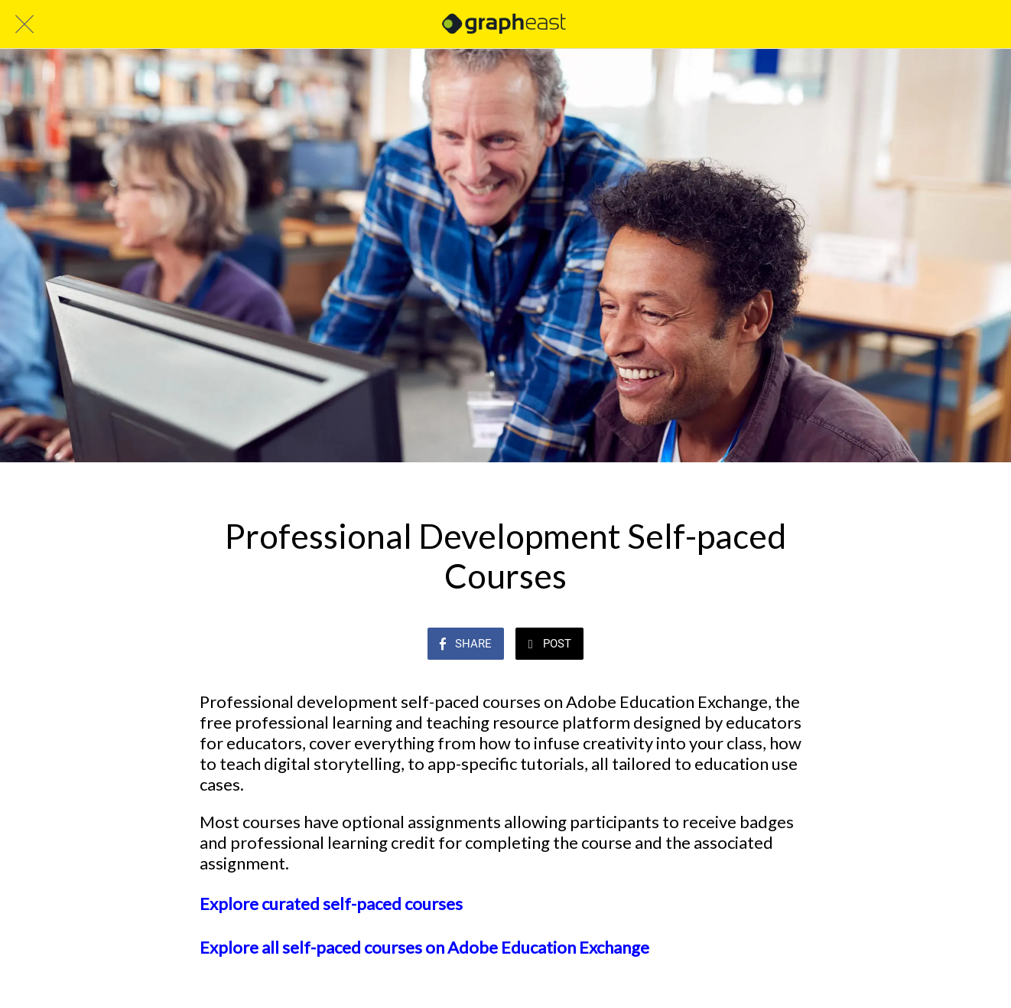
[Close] (24, 24)
